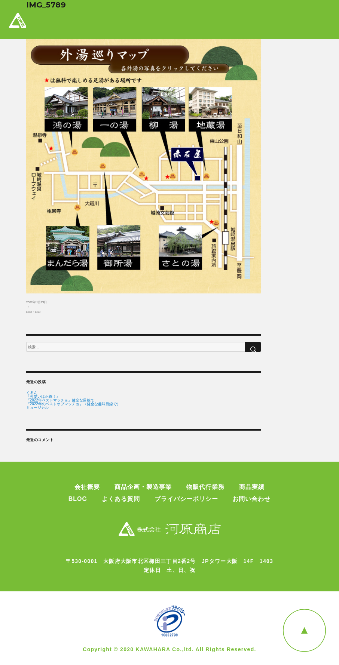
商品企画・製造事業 (143, 487)
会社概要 (87, 487)
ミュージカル (37, 408)
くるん (31, 393)
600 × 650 (33, 312)
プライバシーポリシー (186, 499)
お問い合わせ (251, 499)
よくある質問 (121, 499)
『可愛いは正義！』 (43, 396)
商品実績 (252, 487)
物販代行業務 (205, 487)
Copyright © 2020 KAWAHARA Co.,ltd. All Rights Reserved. (169, 649)
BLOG (77, 499)
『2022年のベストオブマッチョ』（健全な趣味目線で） (73, 404)
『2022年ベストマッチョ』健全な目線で (60, 400)
